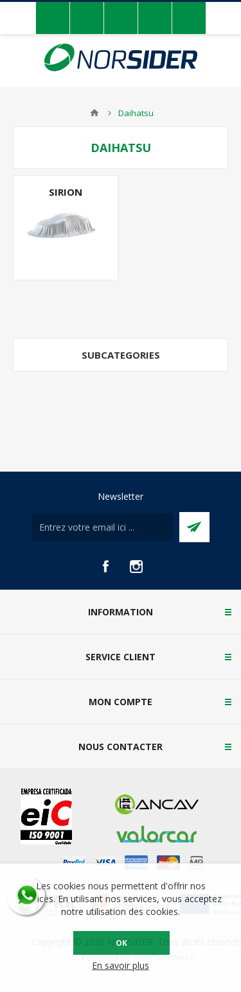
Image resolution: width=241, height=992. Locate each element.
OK (121, 942)
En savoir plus (120, 965)
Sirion (65, 191)
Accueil (94, 113)
